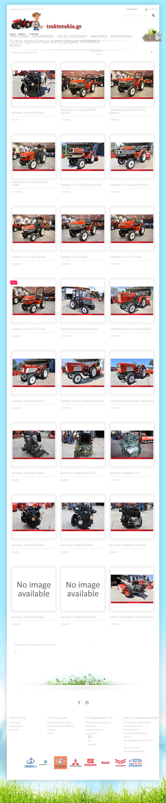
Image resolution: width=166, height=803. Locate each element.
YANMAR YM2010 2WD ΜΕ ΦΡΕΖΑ (82, 424)
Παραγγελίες (91, 749)
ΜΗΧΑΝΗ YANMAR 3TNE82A (78, 640)
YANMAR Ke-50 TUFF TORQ (28, 352)
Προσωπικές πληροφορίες (98, 745)
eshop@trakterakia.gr (134, 774)
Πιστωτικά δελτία (93, 752)
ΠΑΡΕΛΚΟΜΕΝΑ (43, 36)
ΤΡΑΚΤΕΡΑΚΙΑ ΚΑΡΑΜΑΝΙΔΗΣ (61, 749)
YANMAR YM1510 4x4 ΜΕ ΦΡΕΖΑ (130, 352)
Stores (50, 756)
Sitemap (51, 752)
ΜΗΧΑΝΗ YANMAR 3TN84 (28, 640)
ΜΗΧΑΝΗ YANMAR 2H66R (28, 496)
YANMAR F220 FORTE (74, 280)
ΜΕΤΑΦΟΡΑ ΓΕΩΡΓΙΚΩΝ (58, 745)
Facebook (79, 726)
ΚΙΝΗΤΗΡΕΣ (99, 36)
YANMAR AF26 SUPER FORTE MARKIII (127, 134)
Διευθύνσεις (91, 756)
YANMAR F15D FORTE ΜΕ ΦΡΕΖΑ (81, 208)
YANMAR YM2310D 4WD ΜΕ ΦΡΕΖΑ (132, 424)
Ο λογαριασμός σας (99, 741)
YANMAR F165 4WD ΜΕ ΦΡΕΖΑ (129, 208)
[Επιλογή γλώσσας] (132, 9)
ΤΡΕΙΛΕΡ (15, 45)
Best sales (14, 752)
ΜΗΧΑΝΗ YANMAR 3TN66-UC (128, 568)
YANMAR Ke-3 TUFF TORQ (126, 280)
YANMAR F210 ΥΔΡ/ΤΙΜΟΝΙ (29, 280)
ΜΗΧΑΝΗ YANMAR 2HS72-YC (79, 496)
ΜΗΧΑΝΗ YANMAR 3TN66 (77, 568)
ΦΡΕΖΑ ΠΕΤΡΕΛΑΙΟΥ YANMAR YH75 (132, 640)
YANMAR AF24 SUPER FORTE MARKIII (78, 134)
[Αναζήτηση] (139, 15)
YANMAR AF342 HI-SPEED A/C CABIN (30, 206)
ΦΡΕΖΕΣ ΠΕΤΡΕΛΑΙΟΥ (72, 36)
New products (16, 749)
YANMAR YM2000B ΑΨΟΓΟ (28, 424)
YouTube (87, 726)
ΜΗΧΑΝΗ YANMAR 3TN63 (28, 568)
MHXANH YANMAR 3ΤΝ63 (28, 136)
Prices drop (14, 745)
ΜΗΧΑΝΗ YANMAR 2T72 (125, 496)
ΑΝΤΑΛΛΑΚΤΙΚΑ (121, 36)
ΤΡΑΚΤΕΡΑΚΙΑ (18, 36)
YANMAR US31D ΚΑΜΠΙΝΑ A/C (80, 352)
